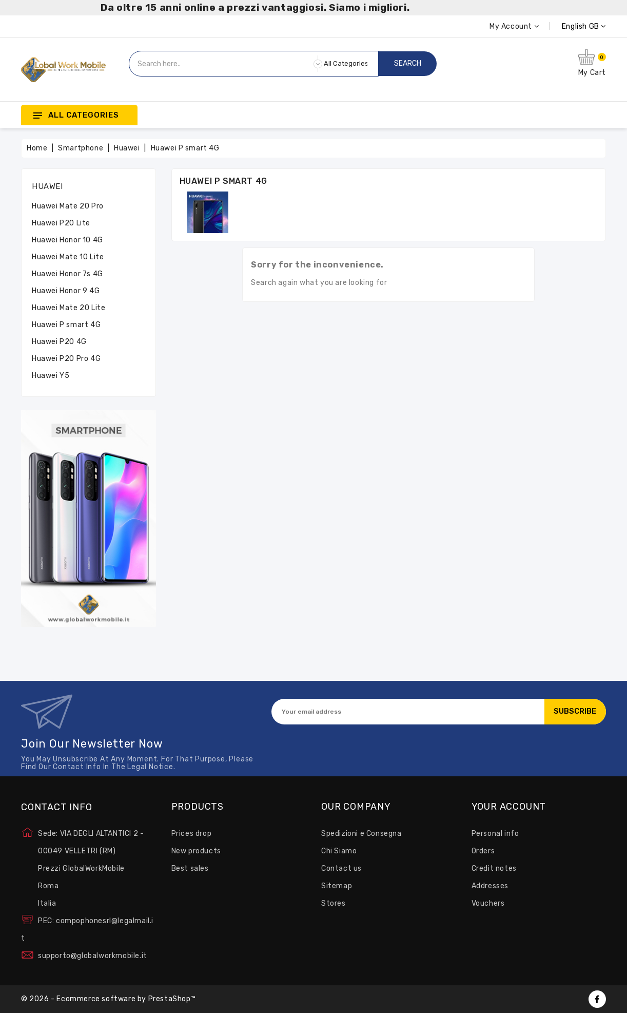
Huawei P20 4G (59, 341)
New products (196, 851)
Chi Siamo (339, 851)
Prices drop (191, 833)
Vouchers (488, 903)
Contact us (341, 868)
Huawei (47, 186)
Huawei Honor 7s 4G (67, 274)
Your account (509, 807)
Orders (483, 851)
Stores (333, 903)
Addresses (490, 886)
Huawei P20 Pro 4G (66, 358)
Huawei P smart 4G (66, 324)
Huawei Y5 (50, 375)
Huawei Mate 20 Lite (68, 307)
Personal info (495, 833)
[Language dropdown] (572, 26)
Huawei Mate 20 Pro (68, 206)
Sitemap (336, 886)
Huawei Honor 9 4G (66, 290)
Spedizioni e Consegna (361, 833)
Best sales (190, 868)
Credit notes (494, 868)
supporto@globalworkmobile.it (92, 955)
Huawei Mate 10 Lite (68, 257)
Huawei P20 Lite (61, 223)
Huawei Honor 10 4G (67, 240)
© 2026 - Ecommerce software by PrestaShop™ (108, 999)
